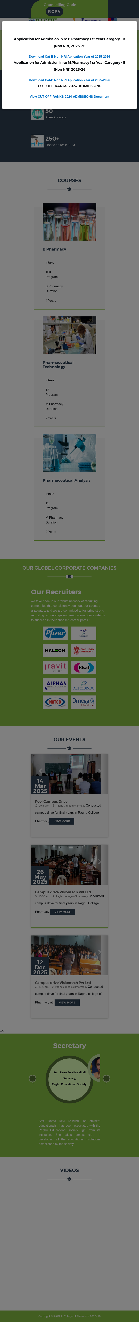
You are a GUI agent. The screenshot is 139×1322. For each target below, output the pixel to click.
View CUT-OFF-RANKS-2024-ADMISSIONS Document (69, 96)
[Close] (3, 23)
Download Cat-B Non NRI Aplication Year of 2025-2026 (69, 56)
